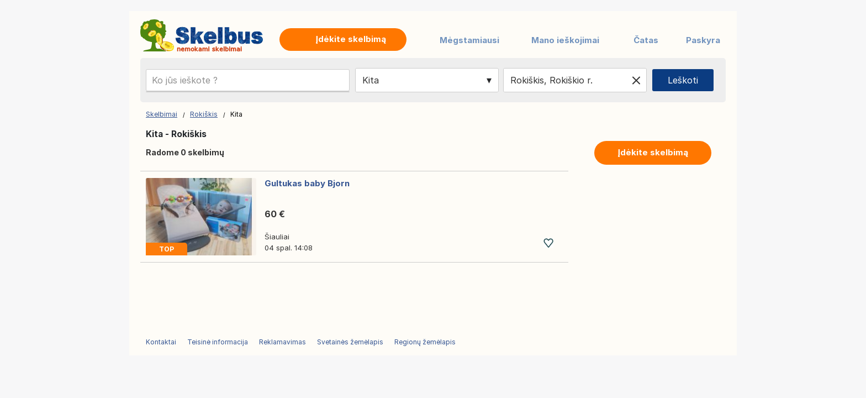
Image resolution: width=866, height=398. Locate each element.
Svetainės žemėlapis (350, 342)
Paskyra (703, 40)
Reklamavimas (282, 342)
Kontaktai (161, 342)
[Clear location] (636, 80)
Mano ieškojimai (565, 40)
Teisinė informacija (217, 342)
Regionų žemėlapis (425, 342)
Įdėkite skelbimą (652, 152)
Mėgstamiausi (469, 40)
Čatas (645, 40)
